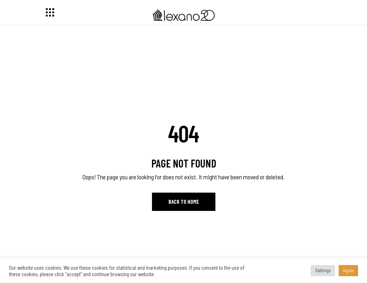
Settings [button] (323, 270)
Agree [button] (348, 270)
